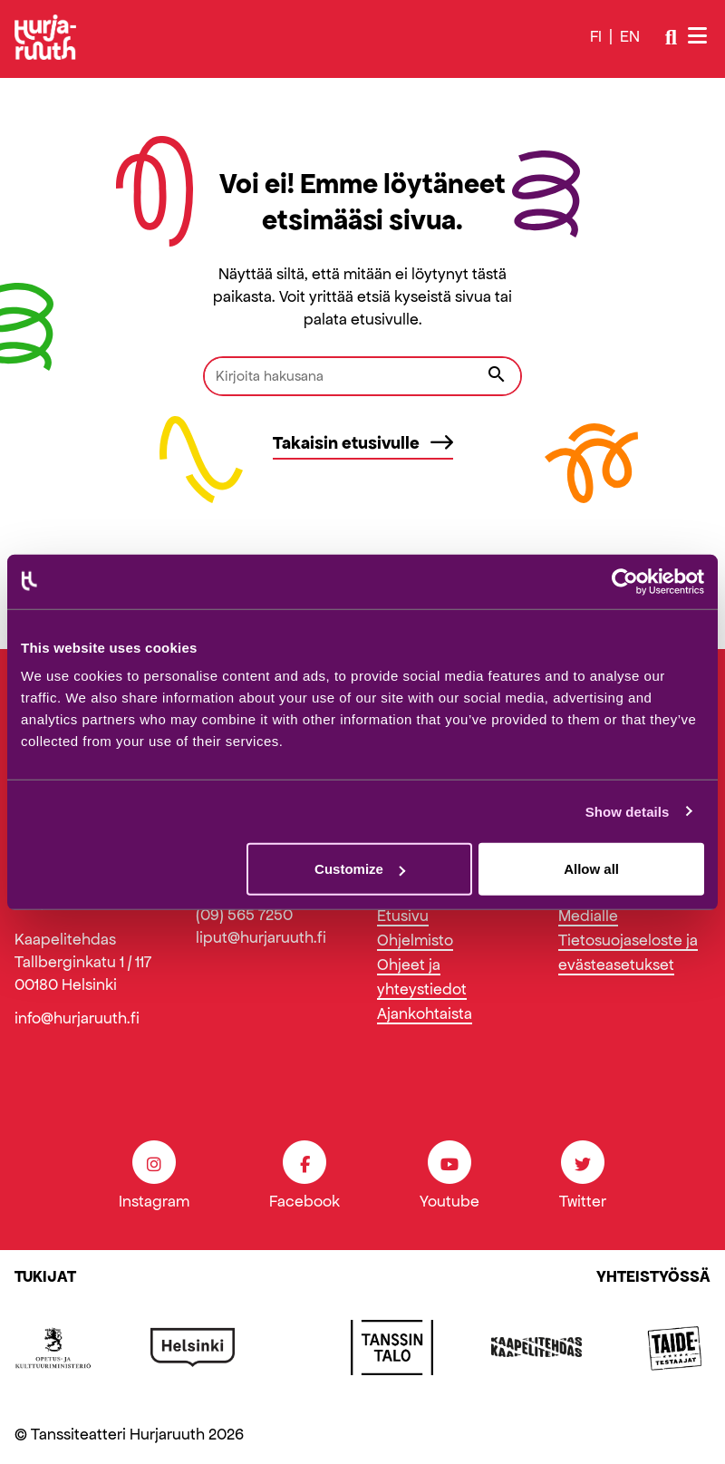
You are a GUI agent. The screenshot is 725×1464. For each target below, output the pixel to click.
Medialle (588, 916)
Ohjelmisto (415, 940)
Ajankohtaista (424, 1013)
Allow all (591, 869)
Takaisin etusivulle (363, 442)
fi (596, 36)
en (630, 36)
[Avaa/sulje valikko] (699, 36)
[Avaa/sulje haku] (671, 37)
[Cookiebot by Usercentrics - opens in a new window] (625, 581)
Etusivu (403, 916)
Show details (627, 811)
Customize (359, 869)
